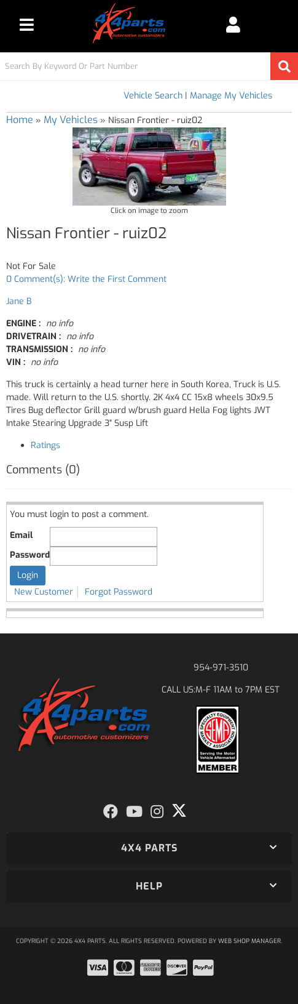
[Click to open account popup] (233, 24)
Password (30, 555)
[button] (149, 66)
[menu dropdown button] (26, 24)
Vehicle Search (153, 96)
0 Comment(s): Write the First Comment (86, 279)
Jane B (18, 301)
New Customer (43, 592)
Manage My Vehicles (231, 96)
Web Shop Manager (249, 941)
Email (21, 535)
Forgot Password (118, 592)
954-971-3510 (221, 667)
